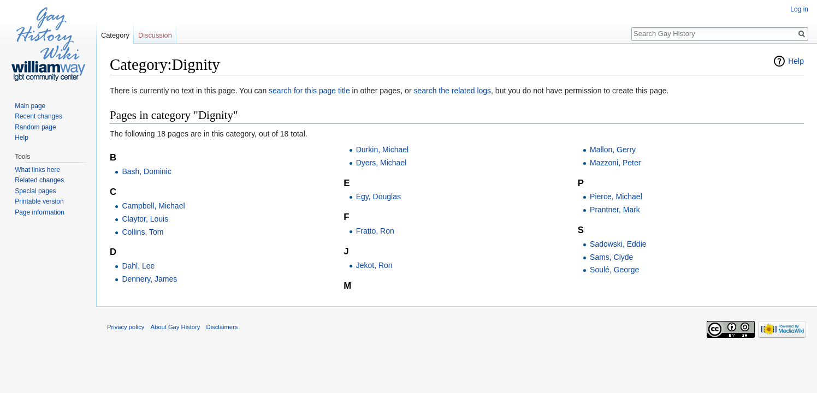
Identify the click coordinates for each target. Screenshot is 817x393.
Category (115, 35)
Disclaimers (222, 327)
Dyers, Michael (381, 162)
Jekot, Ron (374, 265)
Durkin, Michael (382, 149)
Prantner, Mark (615, 209)
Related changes (39, 180)
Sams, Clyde (611, 257)
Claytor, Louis (145, 219)
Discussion (155, 35)
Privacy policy (125, 327)
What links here (37, 170)
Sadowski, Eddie (618, 244)
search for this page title (309, 90)
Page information (39, 212)
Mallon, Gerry (613, 149)
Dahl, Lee (138, 265)
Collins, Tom (142, 232)
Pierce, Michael (616, 196)
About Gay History (175, 327)
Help (796, 61)
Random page (35, 127)
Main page (30, 106)
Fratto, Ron (375, 231)
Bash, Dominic (146, 171)
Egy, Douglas (378, 196)
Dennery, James (149, 279)
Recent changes (38, 116)
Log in (799, 9)
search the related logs (452, 90)
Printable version (39, 201)
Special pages (35, 191)
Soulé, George (614, 269)
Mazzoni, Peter (615, 162)
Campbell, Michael (153, 205)
